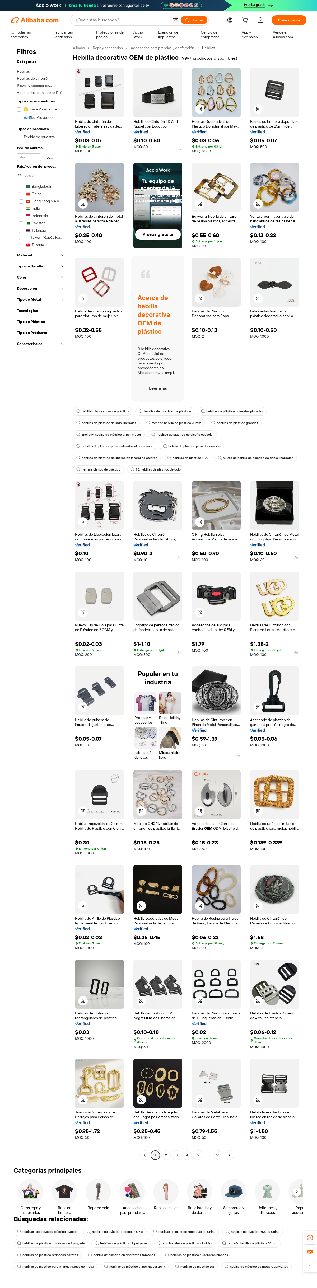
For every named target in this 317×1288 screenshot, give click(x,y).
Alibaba (79, 48)
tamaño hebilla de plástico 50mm (249, 1243)
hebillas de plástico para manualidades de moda (55, 1267)
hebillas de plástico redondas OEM (115, 1232)
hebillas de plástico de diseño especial (182, 435)
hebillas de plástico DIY (195, 1267)
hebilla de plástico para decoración (192, 446)
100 (219, 1155)
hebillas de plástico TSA (187, 458)
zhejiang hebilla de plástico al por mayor (108, 435)
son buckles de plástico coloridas (185, 1243)
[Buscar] (194, 20)
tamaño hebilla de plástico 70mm (173, 423)
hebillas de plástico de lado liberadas (106, 423)
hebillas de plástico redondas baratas (47, 1255)
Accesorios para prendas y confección (162, 48)
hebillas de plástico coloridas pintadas (232, 411)
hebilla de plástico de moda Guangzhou (256, 1267)
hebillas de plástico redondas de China (184, 1232)
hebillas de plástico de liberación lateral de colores (116, 458)
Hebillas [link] (208, 48)
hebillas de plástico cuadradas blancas (196, 1255)
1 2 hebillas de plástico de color (156, 469)
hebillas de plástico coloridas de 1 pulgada (51, 1243)
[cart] (246, 21)
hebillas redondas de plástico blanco (47, 1232)
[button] (175, 20)
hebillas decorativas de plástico (102, 411)
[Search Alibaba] (122, 20)
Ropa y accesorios (108, 48)
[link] (310, 1238)
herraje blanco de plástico (98, 469)
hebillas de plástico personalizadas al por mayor (114, 446)
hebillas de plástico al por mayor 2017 (134, 1267)
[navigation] (40, 602)
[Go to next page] (229, 1155)
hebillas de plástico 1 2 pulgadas (121, 1243)
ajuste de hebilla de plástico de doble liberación (255, 458)
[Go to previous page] (145, 1155)
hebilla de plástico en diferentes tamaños (121, 1255)
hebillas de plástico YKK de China (252, 1232)
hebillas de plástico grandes (234, 423)
